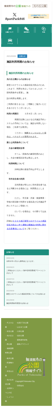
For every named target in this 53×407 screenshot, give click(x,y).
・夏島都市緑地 (21, 340)
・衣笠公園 (9, 331)
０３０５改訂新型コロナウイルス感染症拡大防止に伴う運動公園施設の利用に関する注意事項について (26, 225)
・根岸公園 (9, 358)
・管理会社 (19, 386)
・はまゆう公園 (21, 327)
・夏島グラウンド (22, 344)
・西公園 (8, 344)
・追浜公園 (19, 336)
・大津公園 (19, 331)
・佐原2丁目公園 (21, 323)
